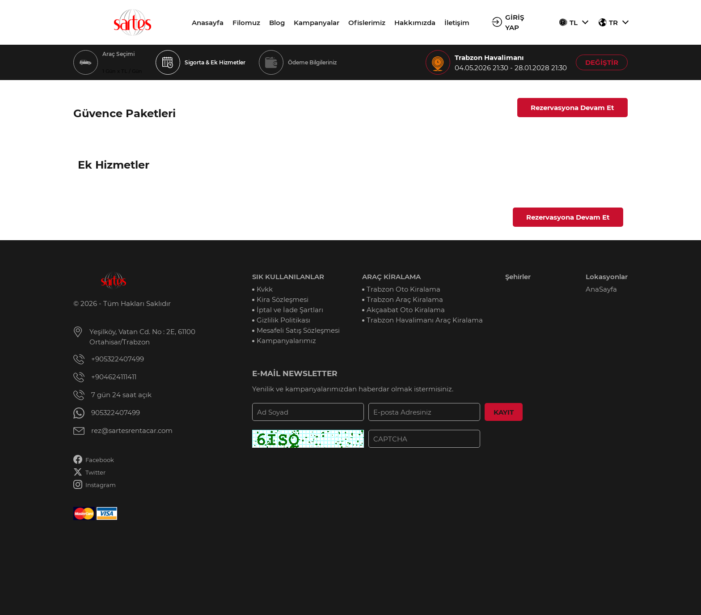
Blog (277, 22)
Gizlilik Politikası (283, 320)
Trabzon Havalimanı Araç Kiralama (425, 320)
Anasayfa (208, 22)
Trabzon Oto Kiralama (403, 289)
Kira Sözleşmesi (282, 299)
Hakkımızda (414, 22)
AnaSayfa (601, 289)
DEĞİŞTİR (601, 62)
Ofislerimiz (366, 22)
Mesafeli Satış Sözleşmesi (298, 330)
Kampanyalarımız (286, 340)
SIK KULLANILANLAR (288, 276)
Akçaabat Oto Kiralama (406, 309)
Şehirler (518, 276)
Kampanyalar (316, 22)
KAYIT (504, 412)
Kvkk (265, 289)
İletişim (456, 22)
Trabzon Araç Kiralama (405, 299)
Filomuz (246, 22)
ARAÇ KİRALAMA (391, 276)
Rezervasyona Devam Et (572, 107)
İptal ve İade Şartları (290, 309)
